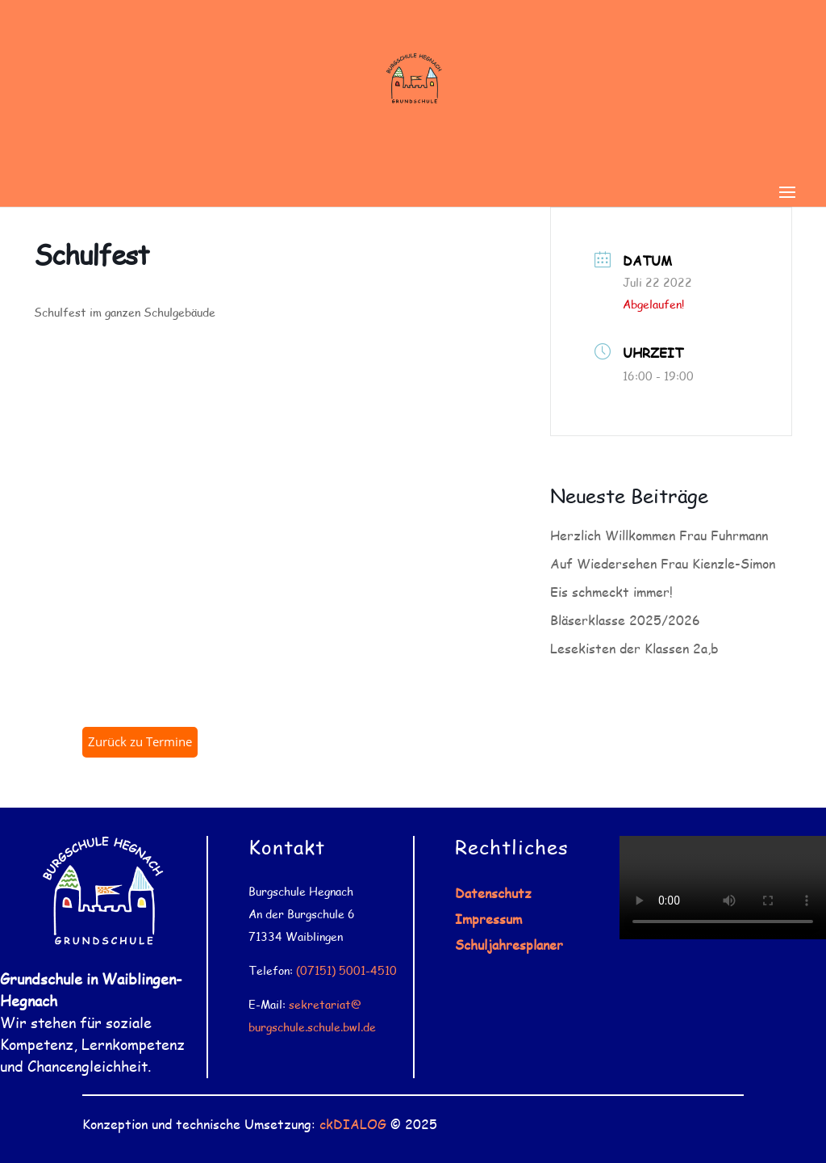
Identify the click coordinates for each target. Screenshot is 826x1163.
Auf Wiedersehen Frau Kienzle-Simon (662, 563)
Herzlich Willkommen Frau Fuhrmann (659, 535)
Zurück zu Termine (140, 741)
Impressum (488, 918)
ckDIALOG (352, 1124)
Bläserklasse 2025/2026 (625, 620)
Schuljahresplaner (509, 944)
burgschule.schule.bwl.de (312, 1027)
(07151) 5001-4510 (346, 970)
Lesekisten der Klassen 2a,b (634, 648)
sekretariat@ (325, 1004)
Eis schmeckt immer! (611, 591)
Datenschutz (493, 893)
